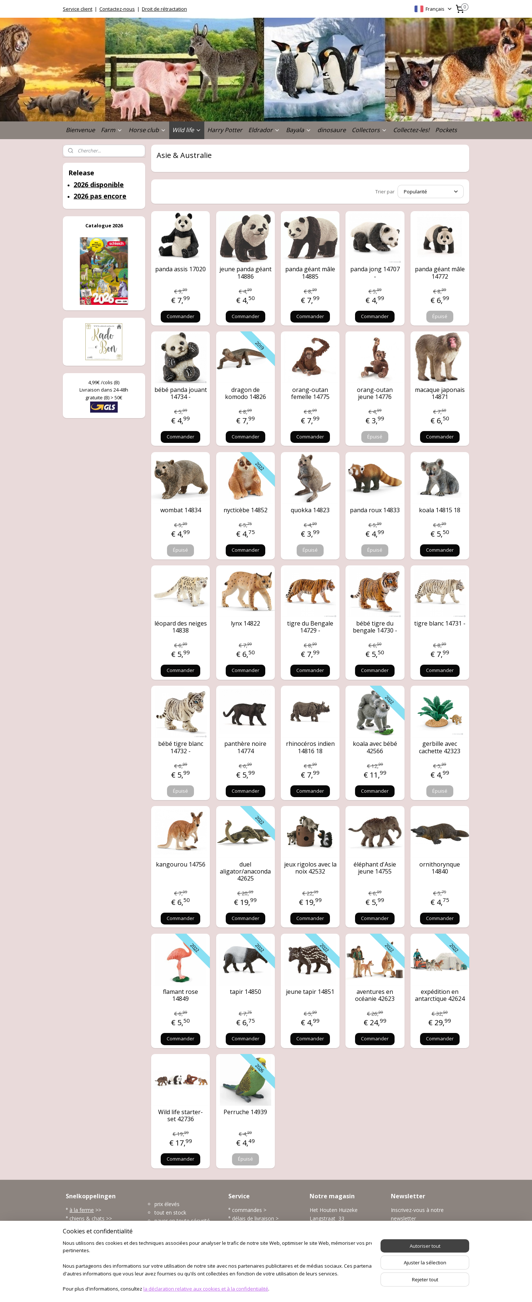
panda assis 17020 (180, 269)
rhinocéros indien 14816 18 (310, 747)
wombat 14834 (180, 510)
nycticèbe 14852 (245, 510)
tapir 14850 (245, 991)
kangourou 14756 (180, 864)
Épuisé (439, 316)
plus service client (253, 1251)
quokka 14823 (310, 510)
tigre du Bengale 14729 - (310, 627)
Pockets (446, 130)
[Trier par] (430, 191)
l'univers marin (86, 1234)
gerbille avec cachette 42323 (439, 747)
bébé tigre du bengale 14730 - (375, 627)
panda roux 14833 (375, 510)
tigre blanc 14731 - (440, 623)
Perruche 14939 (245, 1112)
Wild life (186, 130)
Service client (77, 9)
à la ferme (81, 1209)
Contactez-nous (117, 9)
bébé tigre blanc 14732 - (180, 747)
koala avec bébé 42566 (375, 747)
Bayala (298, 130)
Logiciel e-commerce (283, 1288)
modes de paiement (256, 1226)
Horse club (147, 130)
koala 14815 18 (439, 510)
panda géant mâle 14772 (440, 273)
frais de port (246, 1234)
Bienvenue (80, 130)
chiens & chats (87, 1218)
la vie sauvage (86, 1226)
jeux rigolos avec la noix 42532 (310, 868)
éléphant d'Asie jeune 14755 (375, 868)
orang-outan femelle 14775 (310, 393)
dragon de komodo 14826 (245, 393)
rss (254, 1288)
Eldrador (264, 130)
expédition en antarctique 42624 (440, 995)
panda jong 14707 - (375, 273)
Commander (180, 316)
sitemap (239, 1288)
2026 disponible (99, 184)
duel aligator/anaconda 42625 (245, 871)
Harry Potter (224, 130)
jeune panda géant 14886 (245, 273)
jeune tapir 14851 (310, 991)
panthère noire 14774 (245, 747)
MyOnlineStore (348, 1288)
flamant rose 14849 (180, 995)
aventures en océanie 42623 (375, 995)
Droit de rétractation (164, 9)
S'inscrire (407, 1235)
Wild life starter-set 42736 (180, 1116)
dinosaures (83, 1243)
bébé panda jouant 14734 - (180, 393)
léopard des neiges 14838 (180, 627)
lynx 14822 (245, 623)
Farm (112, 130)
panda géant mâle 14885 (310, 273)
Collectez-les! (411, 130)
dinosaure (331, 130)
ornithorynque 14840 (439, 868)
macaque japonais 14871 (440, 393)
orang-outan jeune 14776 (375, 393)
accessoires (84, 1251)
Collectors (369, 130)
